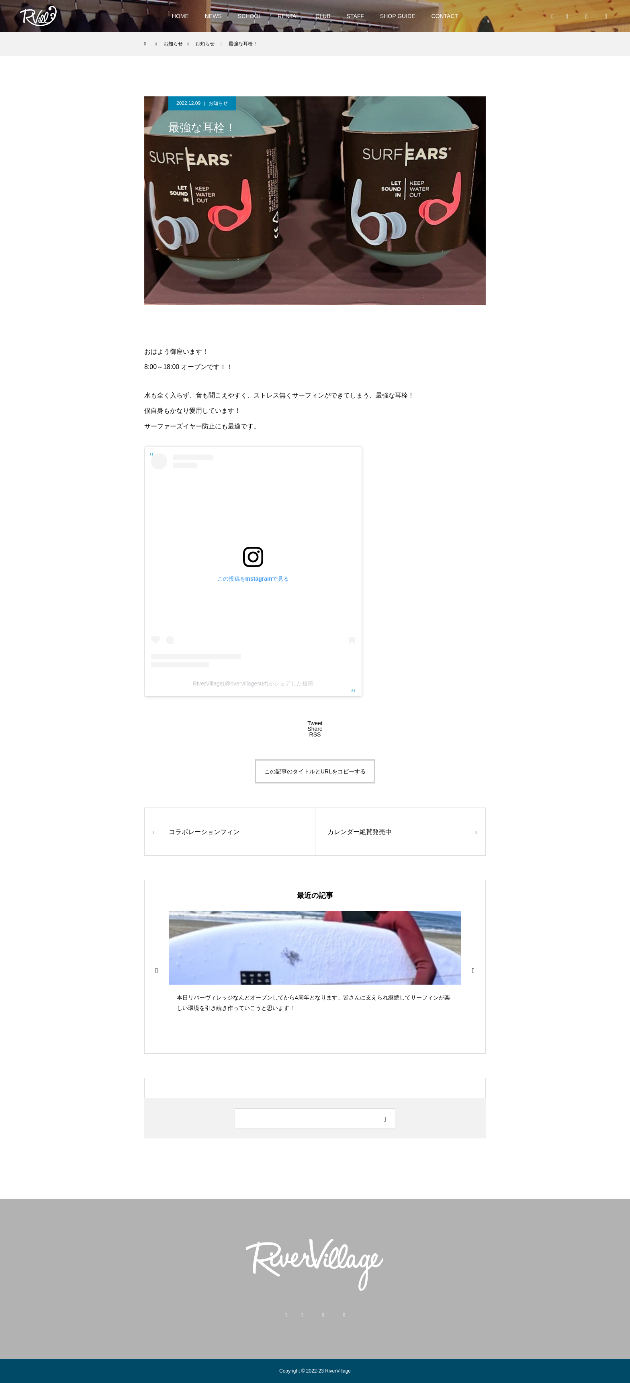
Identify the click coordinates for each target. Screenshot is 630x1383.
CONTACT (445, 16)
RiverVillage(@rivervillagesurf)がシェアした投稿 (253, 683)
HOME (180, 16)
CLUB (322, 16)
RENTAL (288, 16)
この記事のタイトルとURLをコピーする (315, 771)
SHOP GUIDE (397, 16)
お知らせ (218, 103)
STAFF (355, 16)
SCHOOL (250, 16)
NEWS (213, 16)
